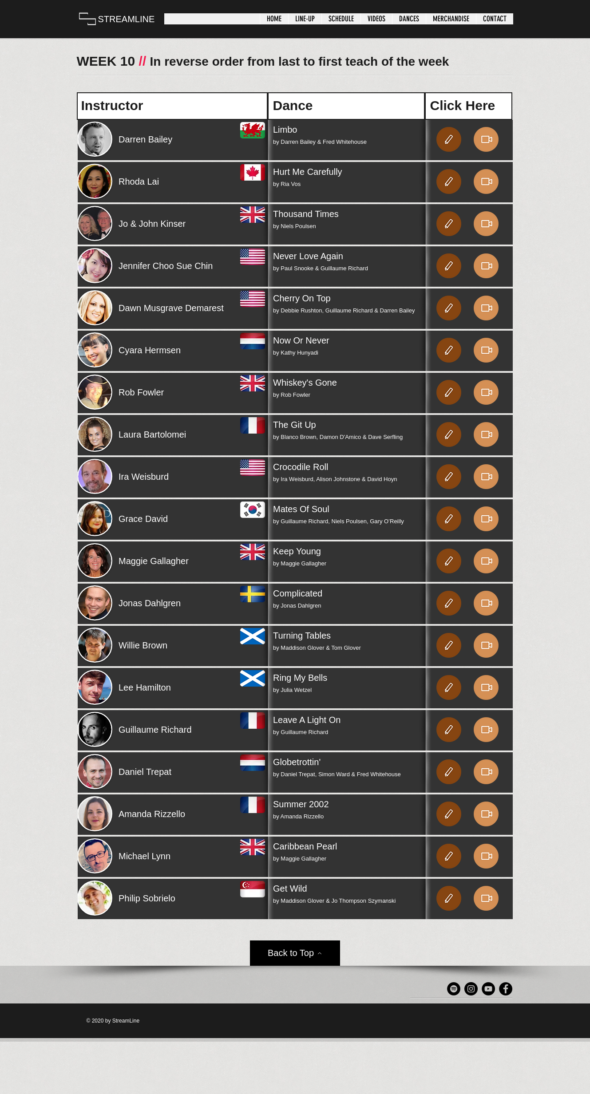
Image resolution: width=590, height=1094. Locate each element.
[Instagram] (471, 988)
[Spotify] (453, 988)
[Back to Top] (295, 953)
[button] (304, 18)
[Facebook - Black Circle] (505, 988)
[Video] (486, 139)
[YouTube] (488, 988)
